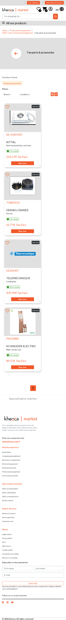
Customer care (7, 521)
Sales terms (6, 546)
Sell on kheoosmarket (54, 3)
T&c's (4, 542)
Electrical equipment (10, 464)
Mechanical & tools (9, 468)
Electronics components (11, 460)
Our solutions (33, 3)
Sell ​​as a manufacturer (10, 496)
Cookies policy (7, 550)
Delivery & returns (9, 513)
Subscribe (33, 583)
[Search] (30, 16)
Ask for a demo (7, 500)
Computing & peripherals (11, 456)
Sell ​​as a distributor (9, 493)
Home (5, 30)
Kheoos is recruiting (9, 558)
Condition (24, 94)
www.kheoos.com (11, 441)
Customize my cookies (10, 554)
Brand (6, 94)
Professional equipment (20, 30)
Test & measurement (10, 476)
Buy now (22, 163)
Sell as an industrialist (10, 489)
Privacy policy (7, 538)
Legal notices (7, 534)
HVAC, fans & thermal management (17, 33)
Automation (6, 452)
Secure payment (8, 517)
